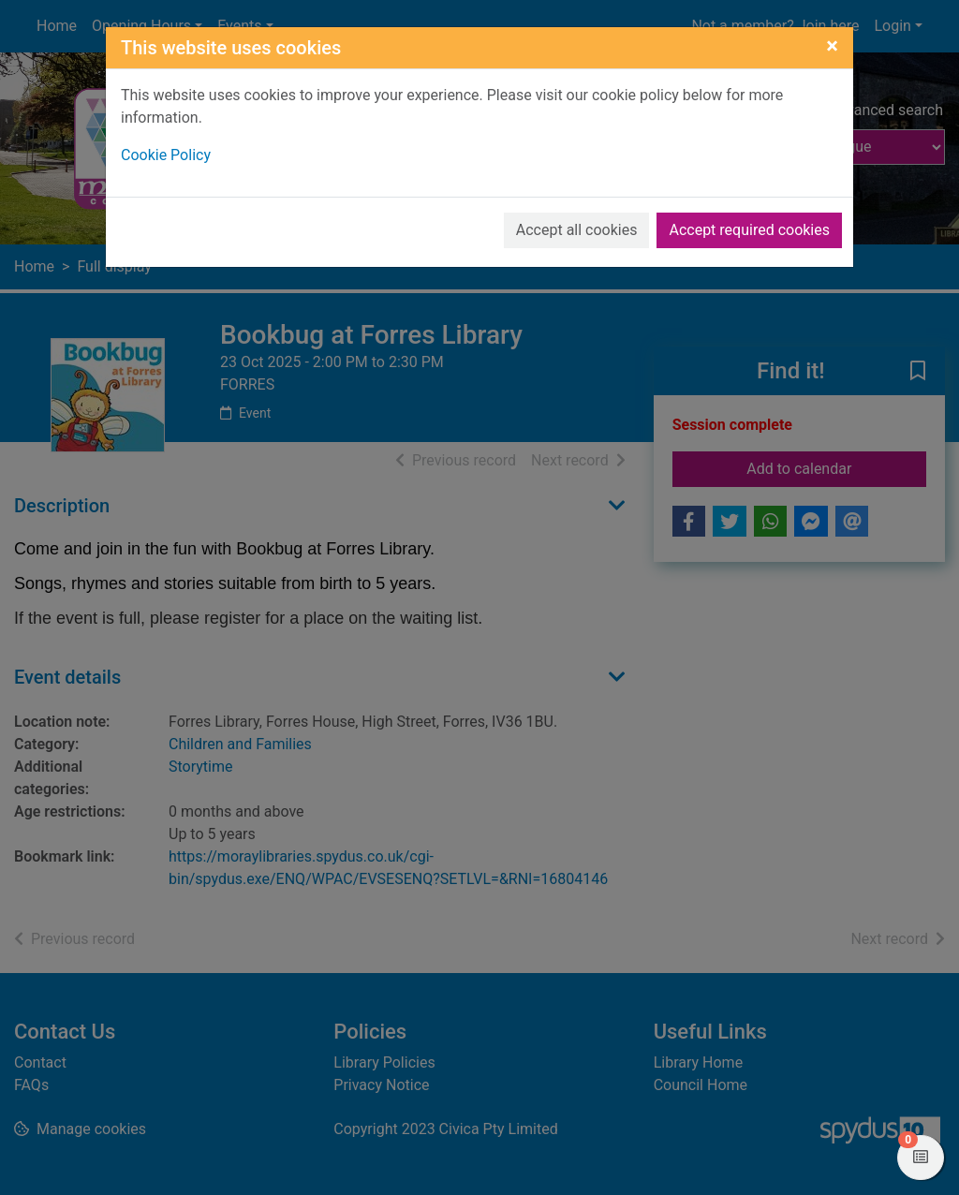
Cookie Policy (166, 155)
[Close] (832, 46)
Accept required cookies (749, 230)
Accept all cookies (577, 230)
